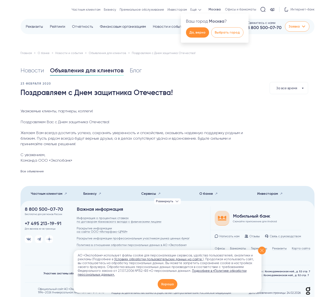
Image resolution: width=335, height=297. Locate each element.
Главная (26, 53)
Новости (32, 70)
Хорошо (167, 284)
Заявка (297, 26)
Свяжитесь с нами (261, 23)
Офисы (220, 248)
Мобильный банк (251, 216)
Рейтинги (57, 26)
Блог (136, 70)
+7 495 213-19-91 (43, 223)
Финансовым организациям (123, 26)
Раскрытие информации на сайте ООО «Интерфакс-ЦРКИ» (102, 230)
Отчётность (82, 26)
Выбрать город (227, 32)
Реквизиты (34, 26)
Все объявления (32, 171)
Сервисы (151, 194)
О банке (44, 53)
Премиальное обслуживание (142, 10)
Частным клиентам (86, 10)
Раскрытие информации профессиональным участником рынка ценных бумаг (133, 238)
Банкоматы (238, 248)
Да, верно (197, 32)
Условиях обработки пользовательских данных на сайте (158, 259)
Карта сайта (301, 248)
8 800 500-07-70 (264, 27)
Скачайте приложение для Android (255, 221)
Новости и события (169, 26)
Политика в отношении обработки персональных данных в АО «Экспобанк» (132, 245)
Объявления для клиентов (107, 53)
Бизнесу (110, 10)
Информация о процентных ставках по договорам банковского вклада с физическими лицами (119, 219)
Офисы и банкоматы (240, 9)
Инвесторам (177, 10)
